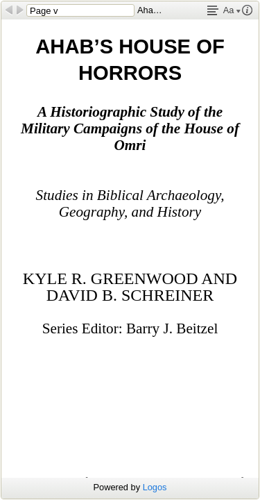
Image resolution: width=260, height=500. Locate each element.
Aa (232, 10)
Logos (155, 487)
